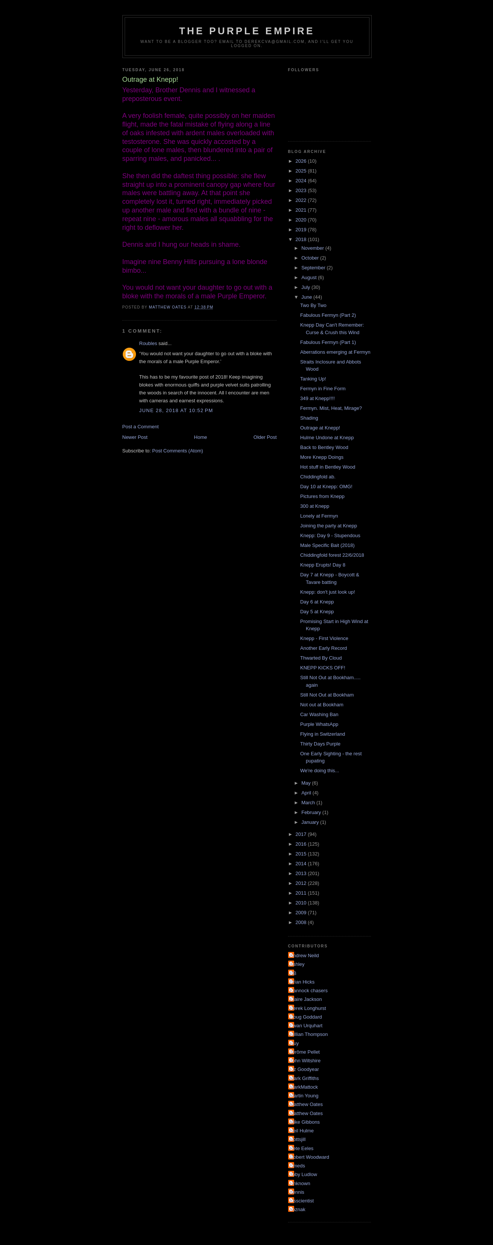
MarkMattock (304, 1087)
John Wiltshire (305, 1060)
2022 (302, 200)
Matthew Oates (306, 1104)
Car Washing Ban (319, 714)
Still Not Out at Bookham (327, 695)
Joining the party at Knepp (328, 526)
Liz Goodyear (304, 1069)
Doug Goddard (306, 1017)
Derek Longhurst (308, 1008)
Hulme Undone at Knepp (327, 437)
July (306, 287)
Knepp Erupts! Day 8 (322, 565)
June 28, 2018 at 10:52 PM (176, 410)
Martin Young (304, 1095)
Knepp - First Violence (324, 638)
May (306, 783)
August (309, 277)
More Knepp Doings (321, 457)
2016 (302, 844)
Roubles (148, 343)
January (310, 822)
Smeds (297, 1166)
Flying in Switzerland (322, 734)
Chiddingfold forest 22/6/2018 (332, 555)
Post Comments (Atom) (177, 451)
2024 (302, 180)
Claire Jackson (306, 999)
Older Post (264, 437)
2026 (302, 161)
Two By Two (313, 305)
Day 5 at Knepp (317, 611)
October (310, 258)
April (307, 793)
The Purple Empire (247, 31)
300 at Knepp (314, 506)
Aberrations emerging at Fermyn (335, 352)
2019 (302, 229)
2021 (302, 210)
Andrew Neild (304, 955)
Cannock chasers (309, 990)
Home (200, 437)
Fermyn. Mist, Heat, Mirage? (331, 408)
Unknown (300, 1183)
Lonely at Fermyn (319, 516)
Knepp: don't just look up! (327, 592)
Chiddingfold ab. (318, 477)
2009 (302, 912)
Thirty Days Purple (320, 744)
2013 (302, 873)
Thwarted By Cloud (321, 658)
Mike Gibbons (305, 1122)
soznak (297, 1209)
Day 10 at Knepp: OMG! (326, 486)
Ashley (297, 964)
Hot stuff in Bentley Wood (327, 467)
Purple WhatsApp (319, 724)
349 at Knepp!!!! (317, 398)
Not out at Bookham (321, 704)
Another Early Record (323, 648)
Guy (294, 1043)
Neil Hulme (302, 1130)
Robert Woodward (310, 1157)
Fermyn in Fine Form (323, 388)
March (308, 802)
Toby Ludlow (303, 1174)
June (307, 297)
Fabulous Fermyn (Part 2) (328, 315)
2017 (302, 834)
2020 (302, 220)
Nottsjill (298, 1139)
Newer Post (135, 437)
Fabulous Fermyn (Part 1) (328, 342)
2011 (302, 893)
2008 (302, 922)
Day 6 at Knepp (317, 602)
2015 (302, 854)
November (313, 248)
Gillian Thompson (309, 1034)
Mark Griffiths (304, 1078)
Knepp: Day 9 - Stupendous (330, 535)
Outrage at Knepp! (320, 428)
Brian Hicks (302, 982)
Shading (309, 418)
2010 (302, 903)
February (311, 812)
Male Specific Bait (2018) (327, 545)
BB (293, 973)
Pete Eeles (302, 1148)
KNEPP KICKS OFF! (322, 668)
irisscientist (302, 1201)
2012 (302, 883)
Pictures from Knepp (322, 496)
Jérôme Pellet (305, 1052)
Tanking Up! (313, 379)
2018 (302, 239)
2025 (302, 171)
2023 (302, 190)
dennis (297, 1192)
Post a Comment (140, 426)
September (314, 267)
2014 (302, 863)
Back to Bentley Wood (324, 447)
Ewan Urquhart (306, 1025)
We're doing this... (319, 770)
